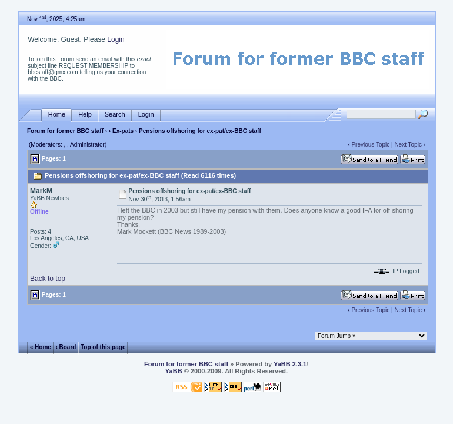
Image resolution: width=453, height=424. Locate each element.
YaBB (173, 371)
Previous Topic (370, 144)
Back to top (47, 278)
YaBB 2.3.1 (290, 363)
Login (115, 39)
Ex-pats (123, 131)
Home (56, 114)
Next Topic (408, 144)
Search (115, 114)
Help (85, 114)
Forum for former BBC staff (65, 131)
